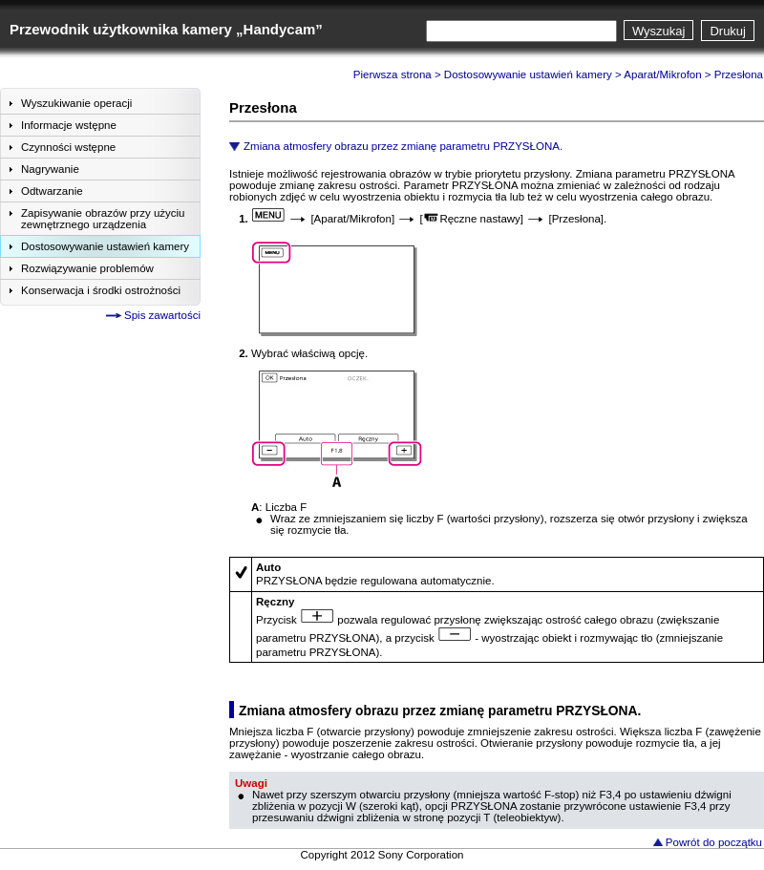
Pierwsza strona (392, 74)
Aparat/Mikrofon (662, 74)
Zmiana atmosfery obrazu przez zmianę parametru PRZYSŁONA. (403, 146)
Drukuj (728, 31)
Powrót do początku (714, 842)
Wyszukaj (659, 31)
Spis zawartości (162, 315)
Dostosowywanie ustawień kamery (528, 74)
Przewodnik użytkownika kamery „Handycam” (166, 29)
